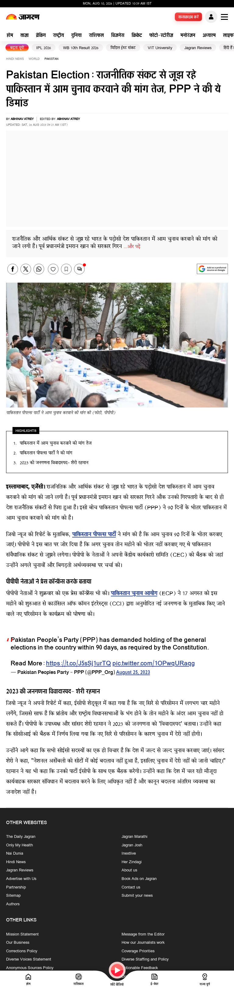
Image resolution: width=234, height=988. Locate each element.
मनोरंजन (187, 35)
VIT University (160, 48)
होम (10, 35)
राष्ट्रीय (58, 35)
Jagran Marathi (134, 837)
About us (129, 870)
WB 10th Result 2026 (80, 48)
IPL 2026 (43, 48)
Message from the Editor (143, 934)
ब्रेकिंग (41, 35)
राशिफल (96, 35)
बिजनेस (117, 35)
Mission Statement (22, 934)
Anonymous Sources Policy (29, 968)
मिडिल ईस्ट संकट (123, 48)
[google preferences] (212, 269)
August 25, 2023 (133, 672)
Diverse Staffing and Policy (145, 959)
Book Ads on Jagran (139, 879)
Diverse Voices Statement (28, 959)
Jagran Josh (132, 845)
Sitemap (13, 896)
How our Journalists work (143, 943)
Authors (13, 904)
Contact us (131, 887)
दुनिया (76, 35)
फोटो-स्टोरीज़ (161, 35)
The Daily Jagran (20, 837)
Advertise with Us (21, 879)
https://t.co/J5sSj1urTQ (78, 664)
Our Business (17, 943)
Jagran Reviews (197, 48)
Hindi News (15, 59)
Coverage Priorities (138, 951)
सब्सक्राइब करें (188, 17)
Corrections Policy (21, 951)
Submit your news (137, 896)
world (34, 59)
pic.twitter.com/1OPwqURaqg (153, 664)
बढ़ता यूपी (17, 48)
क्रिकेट (137, 35)
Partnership (16, 887)
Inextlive (129, 853)
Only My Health (19, 845)
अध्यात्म (209, 35)
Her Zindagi (132, 862)
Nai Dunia (14, 853)
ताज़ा (24, 35)
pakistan (51, 59)
